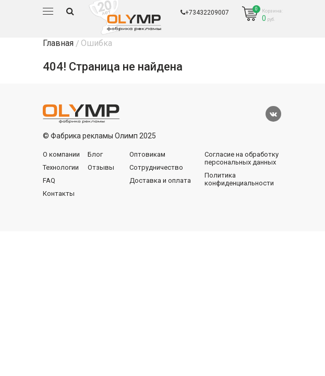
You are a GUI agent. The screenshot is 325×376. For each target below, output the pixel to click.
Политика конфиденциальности (239, 179)
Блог (95, 154)
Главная (58, 43)
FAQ (49, 180)
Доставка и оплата (160, 180)
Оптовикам (147, 154)
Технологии (61, 167)
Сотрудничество (156, 167)
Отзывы (101, 167)
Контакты (59, 193)
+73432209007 (204, 12)
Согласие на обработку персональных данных (241, 158)
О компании (61, 154)
